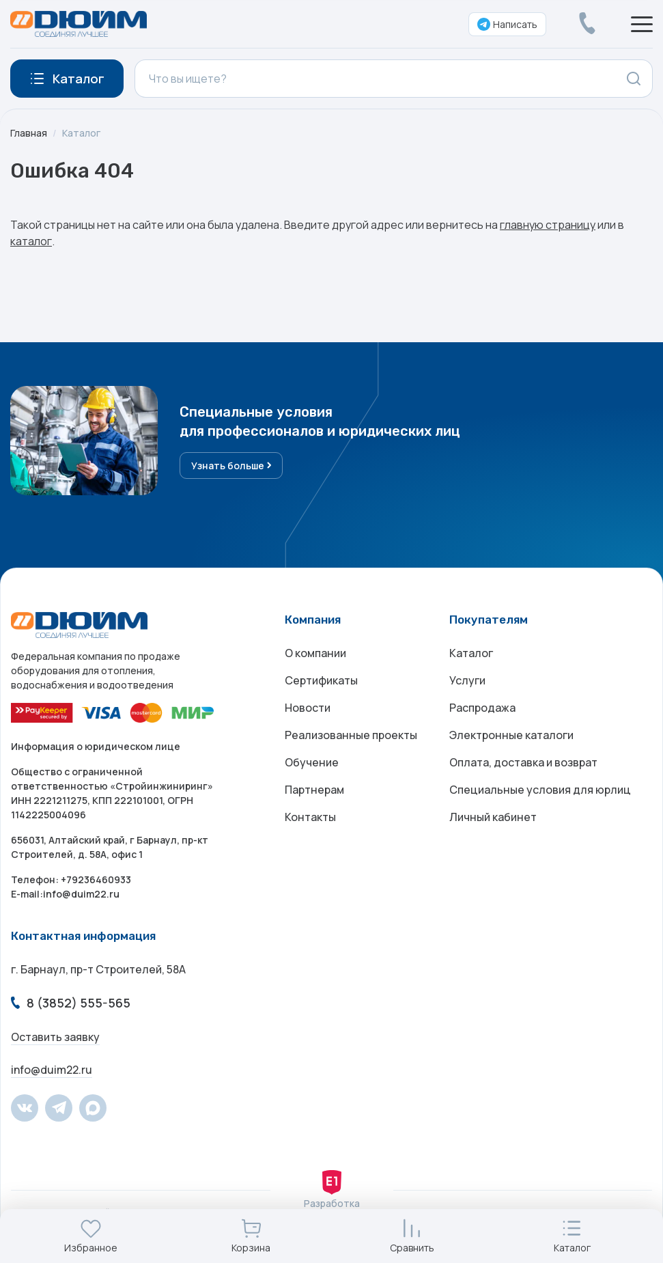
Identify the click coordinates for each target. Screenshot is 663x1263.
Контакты (310, 816)
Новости (307, 707)
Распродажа (482, 707)
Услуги (467, 680)
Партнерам (314, 789)
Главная (28, 132)
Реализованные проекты (351, 734)
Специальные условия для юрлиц (540, 789)
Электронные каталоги (511, 734)
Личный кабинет (493, 816)
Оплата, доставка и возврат (523, 762)
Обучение (312, 762)
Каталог (81, 132)
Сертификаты (321, 680)
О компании (315, 653)
